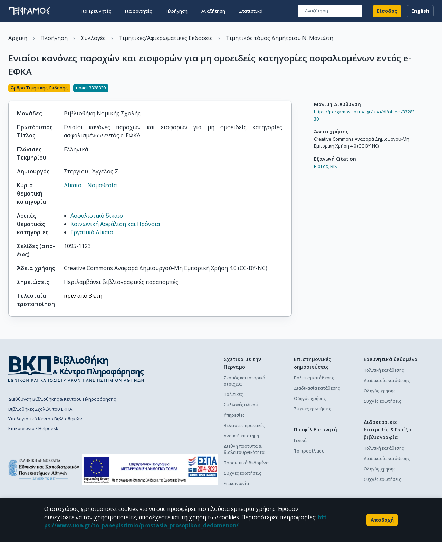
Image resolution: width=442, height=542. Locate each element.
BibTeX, (321, 166)
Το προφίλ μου (309, 451)
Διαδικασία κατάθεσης (317, 388)
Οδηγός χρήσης (310, 398)
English (420, 11)
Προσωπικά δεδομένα (246, 463)
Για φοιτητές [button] (138, 11)
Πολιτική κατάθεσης (314, 378)
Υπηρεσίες (234, 415)
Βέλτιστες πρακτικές (244, 425)
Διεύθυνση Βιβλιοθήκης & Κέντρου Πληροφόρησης (62, 399)
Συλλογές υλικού (241, 405)
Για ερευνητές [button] (96, 11)
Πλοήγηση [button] (177, 11)
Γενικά (300, 441)
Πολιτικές (233, 394)
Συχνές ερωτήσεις (242, 473)
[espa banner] (150, 469)
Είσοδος (387, 11)
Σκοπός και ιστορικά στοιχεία (244, 381)
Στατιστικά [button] (250, 11)
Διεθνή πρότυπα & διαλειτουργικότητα (244, 449)
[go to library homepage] (76, 368)
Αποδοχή (382, 520)
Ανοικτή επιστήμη (241, 436)
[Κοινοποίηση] (289, 89)
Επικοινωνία (236, 483)
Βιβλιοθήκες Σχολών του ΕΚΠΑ (40, 409)
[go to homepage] (29, 11)
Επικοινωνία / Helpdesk (33, 428)
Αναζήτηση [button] (213, 11)
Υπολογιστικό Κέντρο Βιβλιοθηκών (45, 419)
